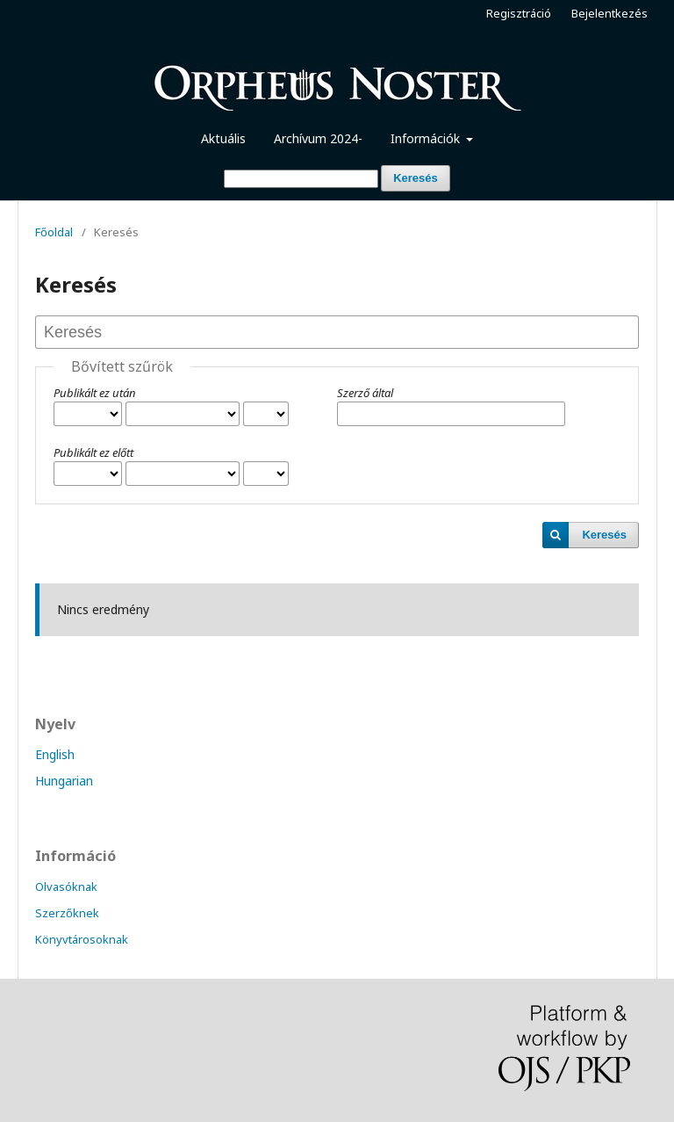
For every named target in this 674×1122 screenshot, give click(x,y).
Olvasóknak (66, 886)
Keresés (415, 178)
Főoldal (54, 232)
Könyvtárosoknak (81, 939)
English (55, 754)
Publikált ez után (95, 393)
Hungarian (64, 780)
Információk (427, 138)
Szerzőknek (67, 913)
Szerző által (365, 393)
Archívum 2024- (318, 138)
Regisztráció (518, 13)
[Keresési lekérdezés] (301, 179)
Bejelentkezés (609, 13)
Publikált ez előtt (93, 452)
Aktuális (223, 138)
